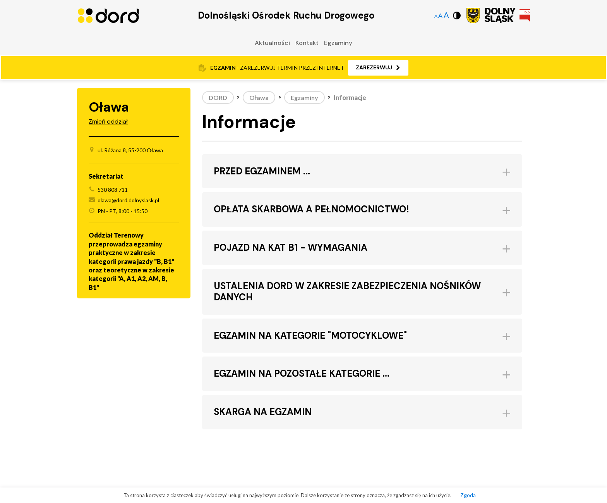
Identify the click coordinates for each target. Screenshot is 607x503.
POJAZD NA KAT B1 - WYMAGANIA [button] (290, 247)
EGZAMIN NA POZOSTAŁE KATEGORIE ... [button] (301, 373)
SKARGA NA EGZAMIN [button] (263, 412)
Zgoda (468, 495)
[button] (378, 68)
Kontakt (307, 43)
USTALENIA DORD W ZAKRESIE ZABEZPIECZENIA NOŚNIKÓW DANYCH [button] (347, 292)
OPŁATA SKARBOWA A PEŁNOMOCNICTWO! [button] (311, 209)
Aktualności (272, 43)
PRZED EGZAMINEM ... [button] (262, 171)
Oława (259, 97)
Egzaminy (338, 43)
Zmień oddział (108, 121)
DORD (218, 97)
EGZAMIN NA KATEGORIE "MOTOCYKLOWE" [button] (310, 335)
